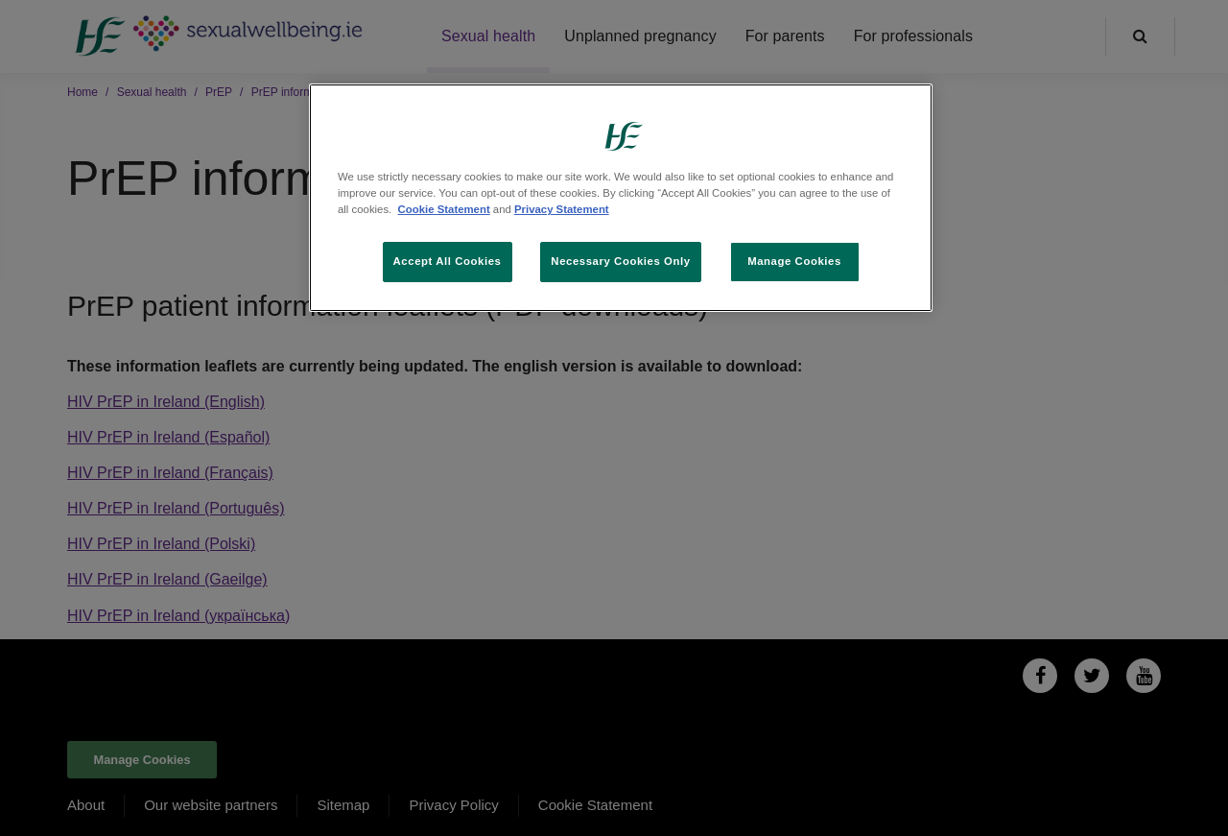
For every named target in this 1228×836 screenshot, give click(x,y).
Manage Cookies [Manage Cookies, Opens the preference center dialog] (794, 261)
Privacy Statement (561, 209)
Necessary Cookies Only (620, 261)
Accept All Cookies (447, 261)
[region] (621, 198)
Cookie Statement (444, 209)
